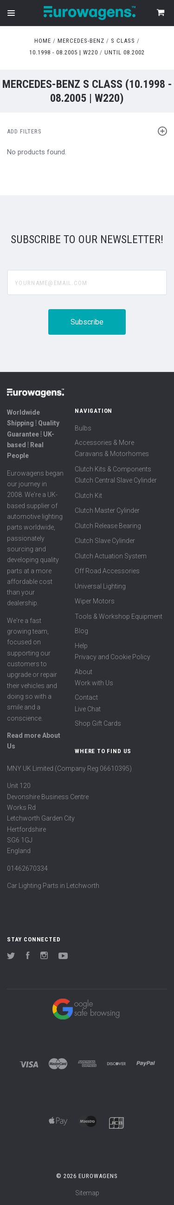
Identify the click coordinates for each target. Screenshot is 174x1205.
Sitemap (87, 1193)
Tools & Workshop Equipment (118, 616)
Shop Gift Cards (98, 723)
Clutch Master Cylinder (107, 510)
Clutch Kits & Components (113, 469)
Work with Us (94, 683)
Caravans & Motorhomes (112, 453)
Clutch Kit (88, 495)
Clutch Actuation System (111, 556)
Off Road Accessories (107, 571)
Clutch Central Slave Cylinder (116, 480)
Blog (81, 631)
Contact (86, 697)
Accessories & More (104, 442)
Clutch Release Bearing (108, 526)
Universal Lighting (100, 586)
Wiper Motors (95, 601)
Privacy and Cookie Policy (112, 657)
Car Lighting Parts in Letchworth (53, 885)
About (83, 671)
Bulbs (83, 428)
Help (81, 645)
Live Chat (88, 709)
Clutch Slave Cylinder (105, 540)
